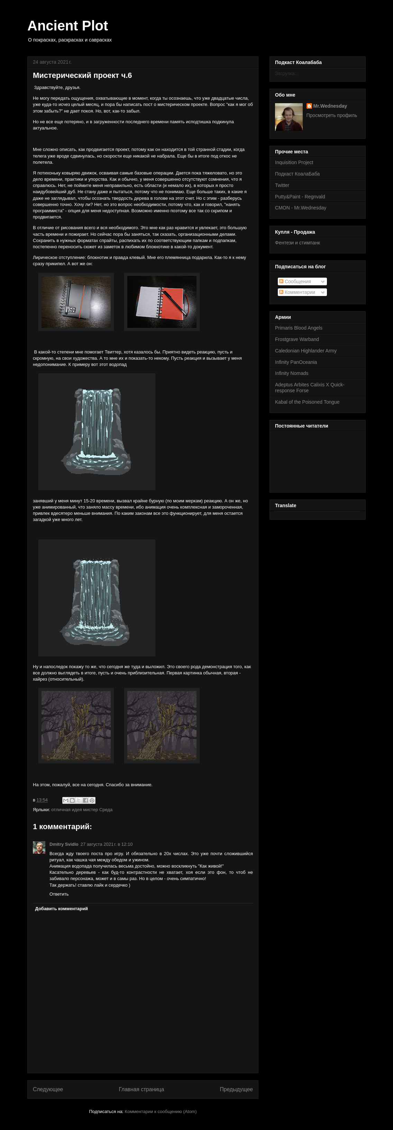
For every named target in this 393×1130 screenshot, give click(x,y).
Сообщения (295, 281)
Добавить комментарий (61, 908)
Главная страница (141, 1089)
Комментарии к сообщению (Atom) (161, 1111)
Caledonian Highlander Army (306, 350)
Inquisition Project (294, 162)
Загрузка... (287, 73)
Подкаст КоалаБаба (297, 174)
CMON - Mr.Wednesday (300, 207)
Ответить (59, 894)
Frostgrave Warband (297, 339)
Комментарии (297, 292)
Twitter (282, 185)
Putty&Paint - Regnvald (300, 196)
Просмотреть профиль (332, 115)
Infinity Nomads (291, 373)
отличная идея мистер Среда (81, 809)
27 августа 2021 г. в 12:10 (107, 844)
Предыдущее (236, 1089)
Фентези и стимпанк (297, 242)
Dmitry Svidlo (64, 844)
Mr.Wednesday (330, 106)
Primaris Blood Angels (298, 328)
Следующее (48, 1089)
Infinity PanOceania (296, 362)
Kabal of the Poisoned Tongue (307, 402)
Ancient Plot (67, 25)
